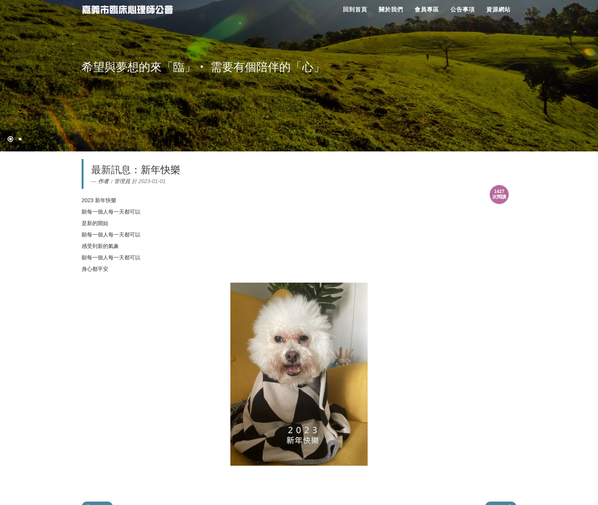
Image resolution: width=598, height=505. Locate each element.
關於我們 (391, 9)
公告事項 (462, 9)
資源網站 (498, 9)
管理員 (122, 181)
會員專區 (427, 9)
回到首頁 (355, 9)
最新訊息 (111, 169)
